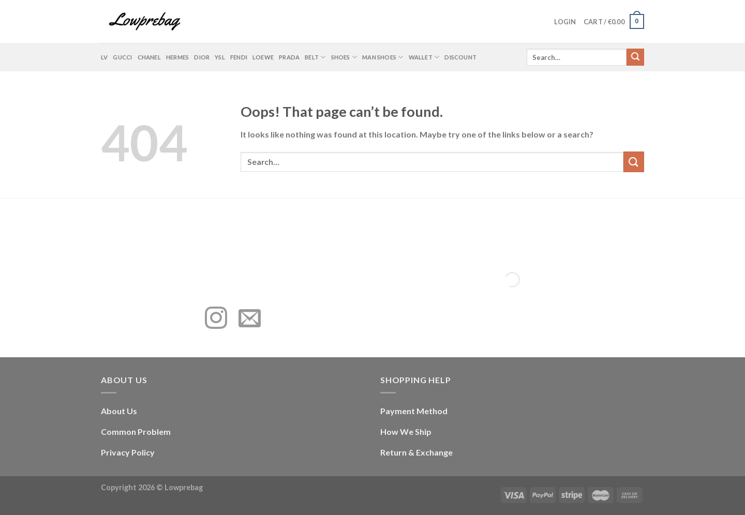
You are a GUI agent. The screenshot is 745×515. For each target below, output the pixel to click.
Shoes (344, 57)
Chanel (149, 57)
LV (104, 57)
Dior (202, 57)
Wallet (424, 57)
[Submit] (635, 57)
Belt (315, 57)
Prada (289, 57)
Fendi (238, 57)
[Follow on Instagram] (216, 319)
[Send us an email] (250, 319)
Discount (460, 57)
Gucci (122, 57)
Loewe (263, 57)
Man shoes (382, 57)
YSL (220, 57)
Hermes (177, 57)
